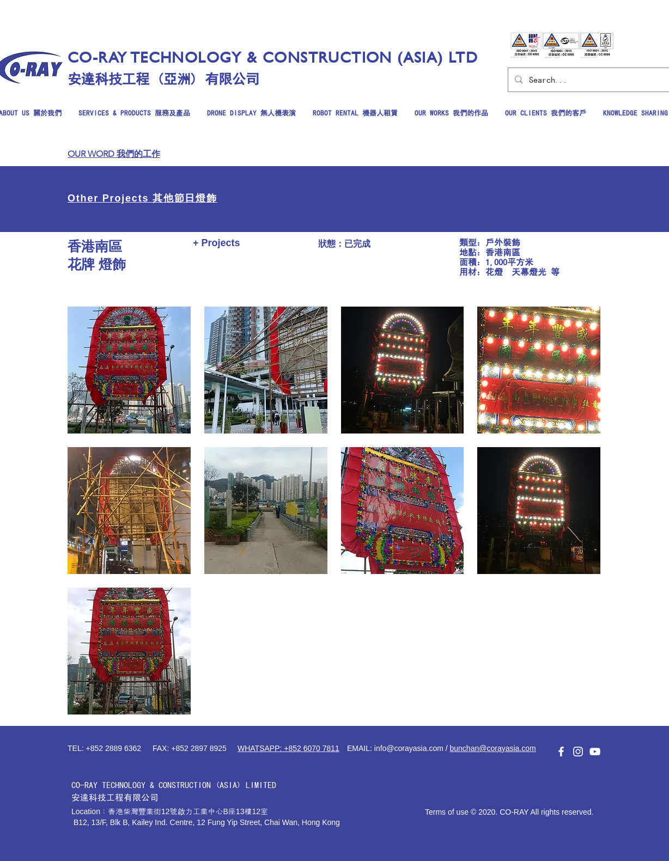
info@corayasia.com (408, 748)
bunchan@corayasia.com (493, 748)
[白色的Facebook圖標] (561, 751)
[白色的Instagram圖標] (578, 751)
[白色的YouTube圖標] (594, 751)
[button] (129, 370)
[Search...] (589, 79)
